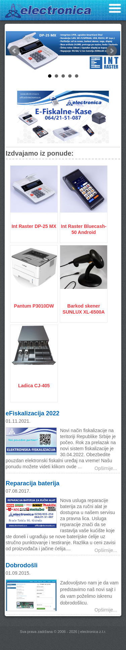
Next (111, 51)
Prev (14, 51)
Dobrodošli (22, 565)
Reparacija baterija (32, 483)
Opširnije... (105, 468)
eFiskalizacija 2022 (32, 413)
